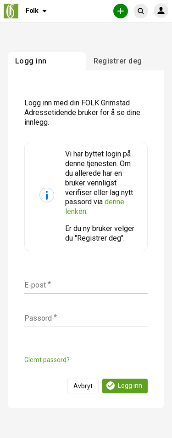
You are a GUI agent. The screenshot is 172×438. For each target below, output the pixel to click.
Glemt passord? (47, 359)
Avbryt (83, 386)
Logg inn (123, 385)
